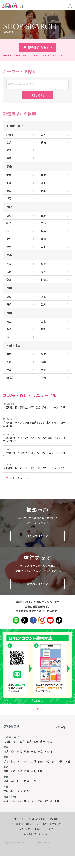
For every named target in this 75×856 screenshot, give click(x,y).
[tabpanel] (37, 666)
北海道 (7, 741)
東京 (40, 751)
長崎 (19, 801)
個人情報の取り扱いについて (37, 834)
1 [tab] (34, 709)
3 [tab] (41, 709)
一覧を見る (16, 478)
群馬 (19, 751)
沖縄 (56, 801)
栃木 (12, 751)
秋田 (35, 741)
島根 (12, 781)
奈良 (33, 771)
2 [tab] (37, 709)
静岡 (54, 761)
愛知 (60, 761)
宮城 (28, 741)
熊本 (26, 801)
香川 (12, 791)
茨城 (5, 751)
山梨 (33, 761)
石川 (19, 761)
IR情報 (28, 824)
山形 (42, 741)
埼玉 (26, 751)
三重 (67, 761)
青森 (15, 741)
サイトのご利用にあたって (48, 824)
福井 (26, 761)
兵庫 (26, 771)
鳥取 (5, 781)
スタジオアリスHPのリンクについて (36, 829)
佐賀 (12, 801)
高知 (26, 791)
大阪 (19, 771)
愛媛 (19, 791)
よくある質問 (38, 819)
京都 (12, 771)
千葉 (33, 751)
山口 (33, 781)
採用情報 (16, 824)
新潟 (5, 761)
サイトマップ (20, 819)
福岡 (5, 801)
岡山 (19, 781)
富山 (12, 761)
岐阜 (47, 761)
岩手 (22, 741)
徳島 (5, 791)
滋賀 (5, 771)
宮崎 (40, 801)
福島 (49, 741)
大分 (33, 801)
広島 (26, 781)
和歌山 (41, 771)
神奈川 (48, 751)
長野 (40, 761)
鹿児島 (48, 801)
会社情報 (54, 819)
